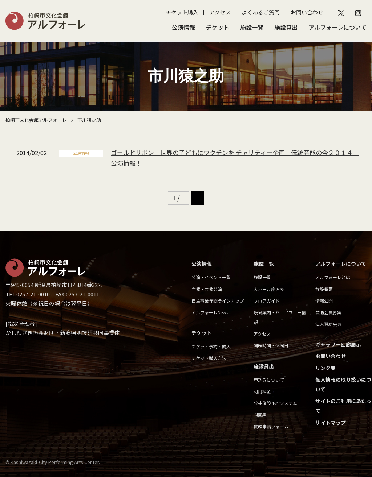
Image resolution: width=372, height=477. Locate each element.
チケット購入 (182, 12)
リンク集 (325, 368)
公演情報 (183, 27)
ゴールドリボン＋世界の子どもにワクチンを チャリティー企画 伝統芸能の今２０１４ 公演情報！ (233, 157)
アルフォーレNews (209, 312)
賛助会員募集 (328, 312)
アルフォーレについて (337, 27)
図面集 (260, 414)
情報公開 (324, 301)
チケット (217, 27)
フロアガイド (267, 301)
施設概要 (324, 289)
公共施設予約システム (275, 403)
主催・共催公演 (206, 289)
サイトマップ (330, 422)
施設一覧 (251, 27)
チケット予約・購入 (211, 346)
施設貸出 (286, 27)
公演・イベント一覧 (211, 277)
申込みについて (269, 380)
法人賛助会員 (328, 324)
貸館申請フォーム (271, 426)
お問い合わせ (307, 12)
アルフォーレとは (332, 277)
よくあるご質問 (261, 12)
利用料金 (262, 391)
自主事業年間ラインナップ (217, 301)
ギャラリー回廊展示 (338, 344)
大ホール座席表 (269, 289)
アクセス (220, 12)
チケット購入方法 (208, 358)
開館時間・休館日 (271, 345)
